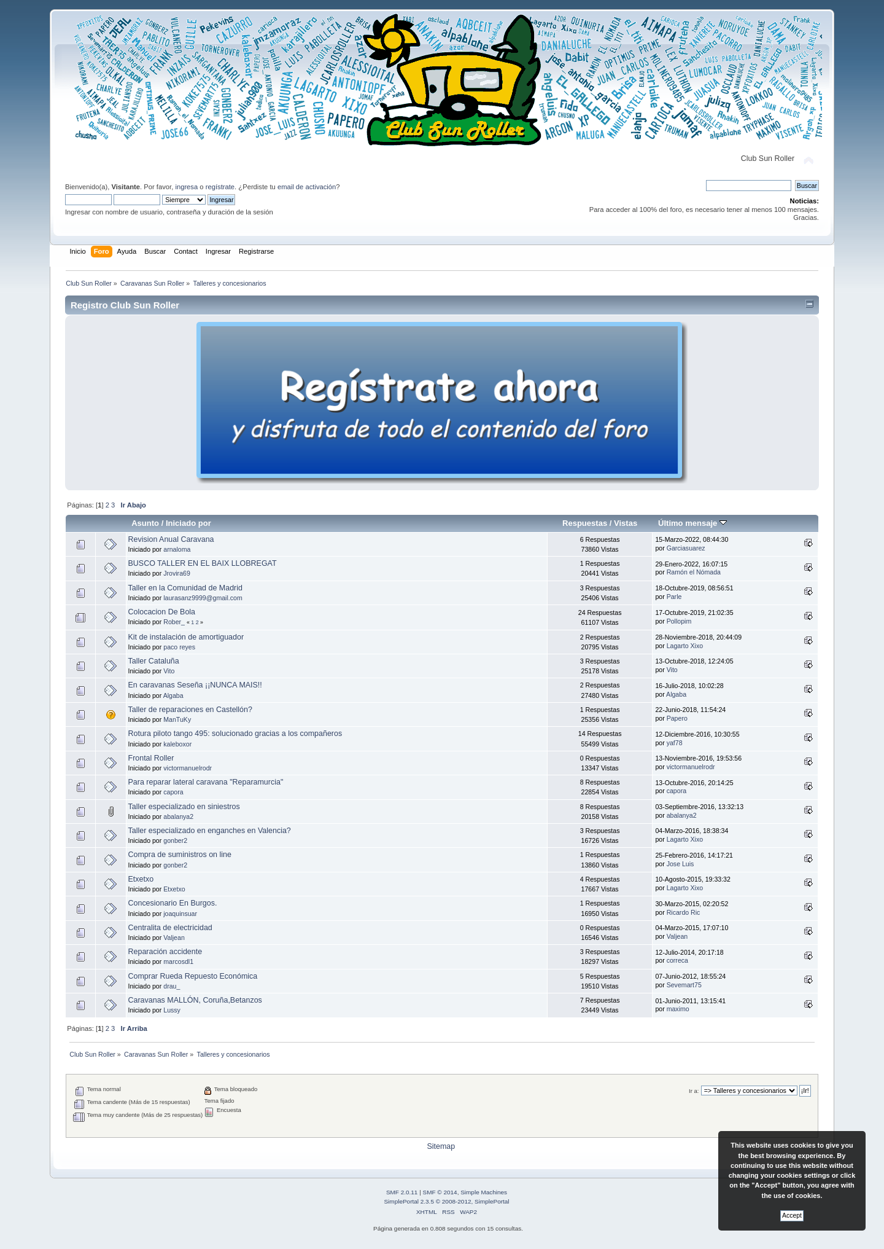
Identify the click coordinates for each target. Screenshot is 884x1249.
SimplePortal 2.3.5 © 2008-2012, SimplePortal (446, 1201)
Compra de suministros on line (179, 854)
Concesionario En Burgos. (172, 903)
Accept (792, 1215)
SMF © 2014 (440, 1192)
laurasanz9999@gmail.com (202, 597)
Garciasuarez (686, 548)
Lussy (171, 1010)
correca (677, 960)
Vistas (625, 523)
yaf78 (675, 742)
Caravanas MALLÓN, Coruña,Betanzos (195, 1000)
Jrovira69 (176, 573)
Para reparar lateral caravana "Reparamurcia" (206, 782)
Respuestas (584, 523)
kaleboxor (177, 744)
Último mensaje (692, 523)
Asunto (145, 523)
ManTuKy (177, 719)
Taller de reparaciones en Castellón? (190, 709)
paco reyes (179, 647)
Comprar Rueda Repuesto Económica (193, 976)
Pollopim (679, 621)
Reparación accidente (165, 951)
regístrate (220, 186)
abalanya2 (178, 816)
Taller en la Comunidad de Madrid (185, 588)
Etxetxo (141, 879)
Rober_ (174, 621)
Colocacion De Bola (162, 612)
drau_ (171, 986)
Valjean (174, 937)
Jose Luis (680, 863)
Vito (168, 671)
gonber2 (175, 840)
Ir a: (694, 1090)
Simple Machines (483, 1192)
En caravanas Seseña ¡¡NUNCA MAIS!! (195, 685)
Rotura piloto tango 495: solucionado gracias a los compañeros (235, 733)
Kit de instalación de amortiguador (186, 637)
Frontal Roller (151, 758)
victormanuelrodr (187, 768)
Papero (677, 718)
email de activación (306, 186)
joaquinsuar (180, 913)
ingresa (186, 186)
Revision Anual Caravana (171, 539)
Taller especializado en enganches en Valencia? (209, 830)
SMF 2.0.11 (402, 1192)
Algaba (173, 695)
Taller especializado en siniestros (184, 806)
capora (173, 792)
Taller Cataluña (153, 661)
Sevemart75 (684, 985)
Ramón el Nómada (694, 572)
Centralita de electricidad (170, 927)
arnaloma (176, 549)
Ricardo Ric (683, 912)
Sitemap (441, 1146)
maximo (678, 1008)
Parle (674, 596)
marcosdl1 (178, 961)
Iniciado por (188, 523)
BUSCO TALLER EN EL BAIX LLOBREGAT (202, 563)
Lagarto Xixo (685, 645)
